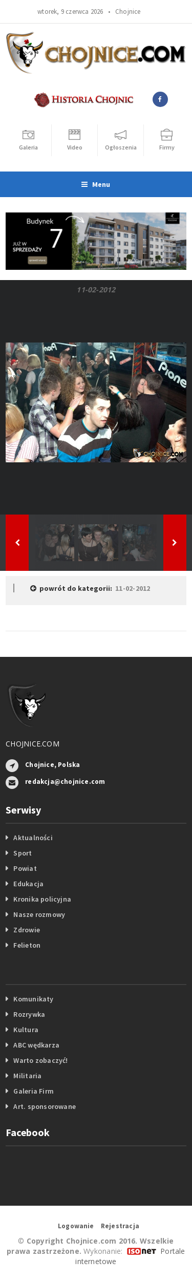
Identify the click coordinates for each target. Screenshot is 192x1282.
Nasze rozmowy (39, 914)
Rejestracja (120, 1226)
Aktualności (32, 837)
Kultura (25, 1029)
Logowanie (76, 1226)
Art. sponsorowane (44, 1106)
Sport (22, 853)
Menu (95, 184)
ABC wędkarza (36, 1045)
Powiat (24, 868)
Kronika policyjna (42, 899)
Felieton (26, 945)
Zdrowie (26, 929)
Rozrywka (29, 1014)
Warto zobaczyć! (40, 1060)
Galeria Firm (33, 1091)
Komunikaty (33, 998)
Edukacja (28, 883)
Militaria (27, 1075)
